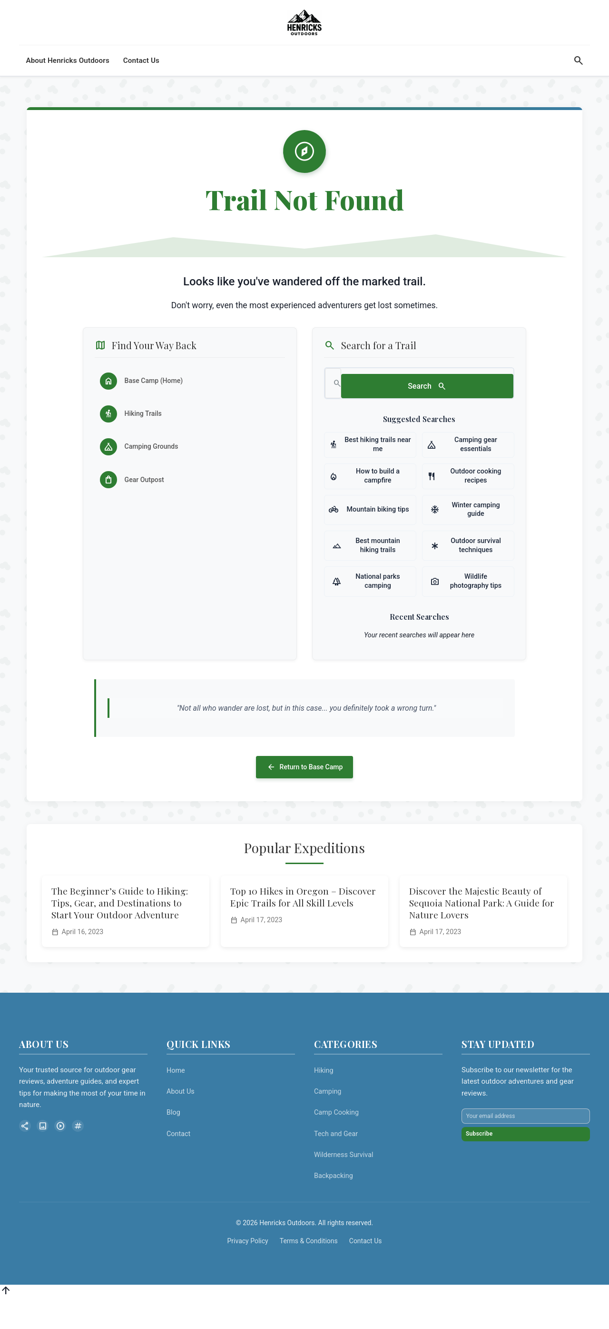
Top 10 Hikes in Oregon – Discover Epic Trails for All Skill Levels (303, 926)
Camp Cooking (336, 1142)
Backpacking (333, 1205)
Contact (178, 1163)
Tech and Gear (336, 1163)
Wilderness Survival (343, 1184)
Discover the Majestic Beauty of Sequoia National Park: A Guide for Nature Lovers (481, 932)
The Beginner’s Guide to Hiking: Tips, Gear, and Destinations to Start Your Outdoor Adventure (119, 932)
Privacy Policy (247, 1270)
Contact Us (365, 1270)
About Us (181, 1121)
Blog (173, 1142)
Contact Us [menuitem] (141, 77)
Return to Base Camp (304, 795)
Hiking (324, 1100)
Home (176, 1100)
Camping (327, 1121)
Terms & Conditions (309, 1270)
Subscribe (488, 1183)
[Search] (578, 77)
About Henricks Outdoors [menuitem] (67, 77)
